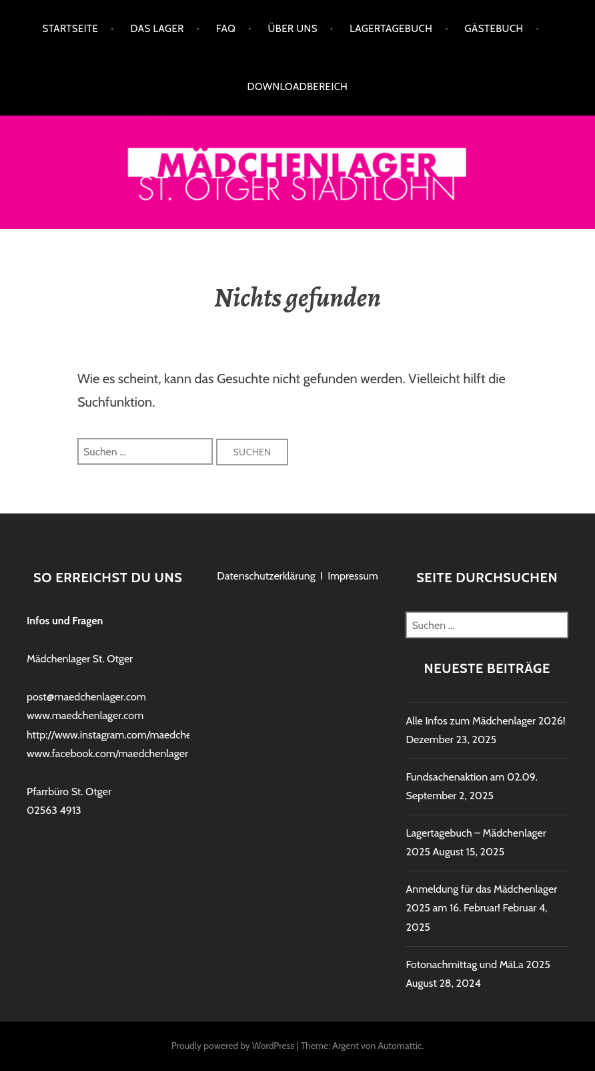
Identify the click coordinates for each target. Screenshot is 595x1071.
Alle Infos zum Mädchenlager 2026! (485, 720)
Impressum (353, 576)
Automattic (400, 1046)
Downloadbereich (297, 87)
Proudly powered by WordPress (232, 1046)
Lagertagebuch (391, 29)
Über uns (293, 29)
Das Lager (157, 29)
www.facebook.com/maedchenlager (107, 753)
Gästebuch (494, 29)
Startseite (70, 29)
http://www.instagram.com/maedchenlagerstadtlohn (144, 734)
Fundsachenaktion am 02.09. (471, 777)
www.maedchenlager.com (85, 715)
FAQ (225, 29)
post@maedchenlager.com (86, 696)
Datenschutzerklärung (266, 576)
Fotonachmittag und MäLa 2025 (478, 964)
